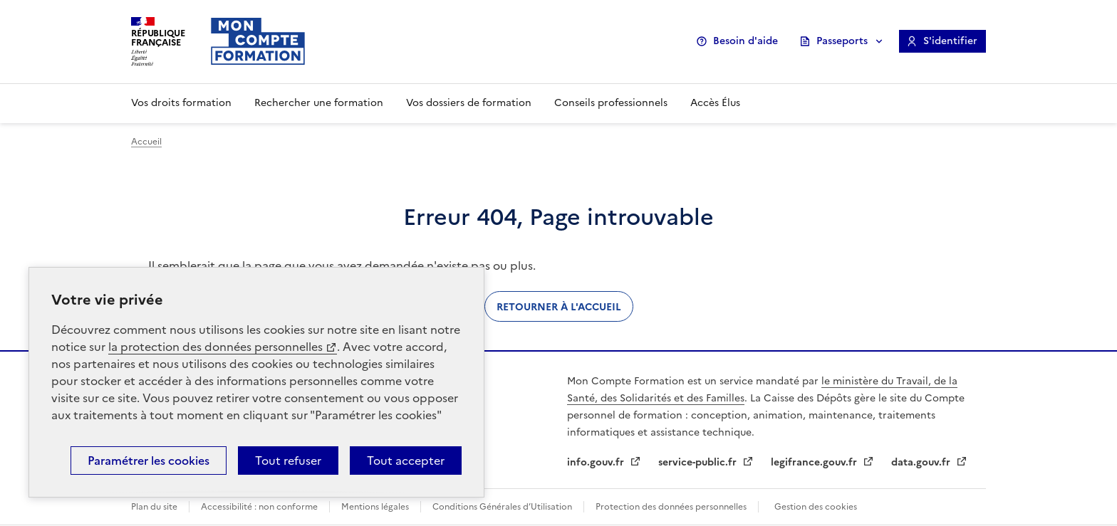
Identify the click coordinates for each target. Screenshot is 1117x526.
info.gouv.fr (597, 462)
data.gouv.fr (922, 462)
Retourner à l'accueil (559, 306)
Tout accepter (406, 460)
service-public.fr (698, 462)
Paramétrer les (148, 460)
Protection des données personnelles (671, 506)
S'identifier (950, 40)
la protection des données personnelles (215, 346)
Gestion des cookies (815, 506)
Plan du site (154, 506)
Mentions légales (375, 506)
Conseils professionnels (610, 102)
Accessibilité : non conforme (259, 506)
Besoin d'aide (745, 40)
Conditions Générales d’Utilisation (502, 506)
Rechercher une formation (318, 102)
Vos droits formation (181, 102)
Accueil (146, 141)
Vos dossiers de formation (468, 102)
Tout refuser (288, 460)
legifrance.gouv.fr (815, 462)
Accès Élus (715, 102)
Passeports (842, 40)
